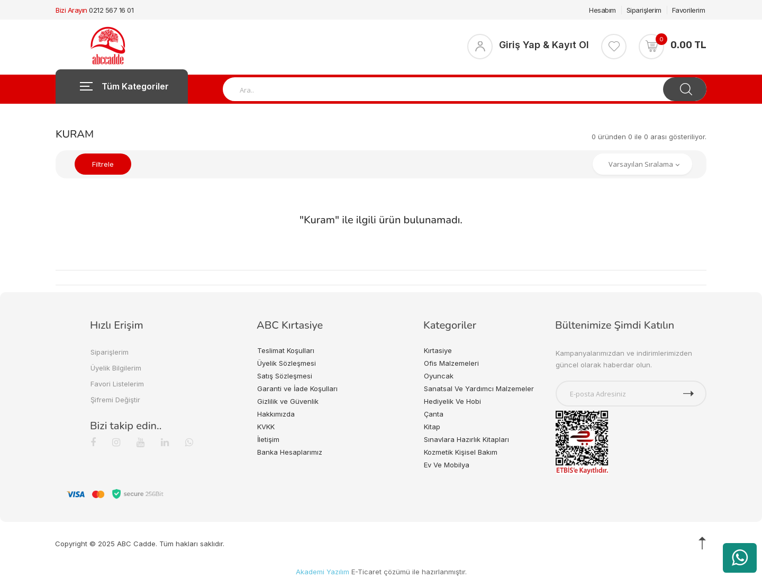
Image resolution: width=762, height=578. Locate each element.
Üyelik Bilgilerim (115, 368)
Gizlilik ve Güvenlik (288, 401)
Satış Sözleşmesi (284, 376)
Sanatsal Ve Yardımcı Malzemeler (479, 388)
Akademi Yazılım (322, 571)
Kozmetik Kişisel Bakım (460, 452)
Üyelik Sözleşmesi (286, 363)
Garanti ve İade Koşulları (297, 388)
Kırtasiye (438, 350)
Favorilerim (688, 10)
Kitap (432, 426)
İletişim (268, 439)
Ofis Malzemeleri (451, 363)
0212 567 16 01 (111, 10)
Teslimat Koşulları (285, 350)
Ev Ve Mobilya (446, 464)
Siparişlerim (644, 10)
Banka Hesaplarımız (289, 452)
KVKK (266, 426)
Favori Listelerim (117, 384)
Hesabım (602, 10)
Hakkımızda (276, 414)
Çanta (433, 414)
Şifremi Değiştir (115, 399)
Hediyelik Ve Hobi (452, 401)
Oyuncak (438, 376)
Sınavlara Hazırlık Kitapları (466, 439)
